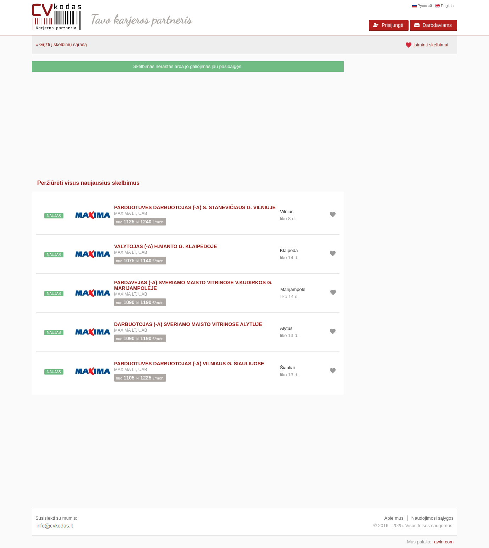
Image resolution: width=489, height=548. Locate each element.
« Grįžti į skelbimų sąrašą (61, 44)
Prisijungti (388, 25)
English (447, 6)
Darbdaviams (433, 25)
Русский (424, 6)
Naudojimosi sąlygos (432, 518)
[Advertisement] (188, 125)
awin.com (444, 541)
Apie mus (394, 518)
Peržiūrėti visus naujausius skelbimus (88, 183)
